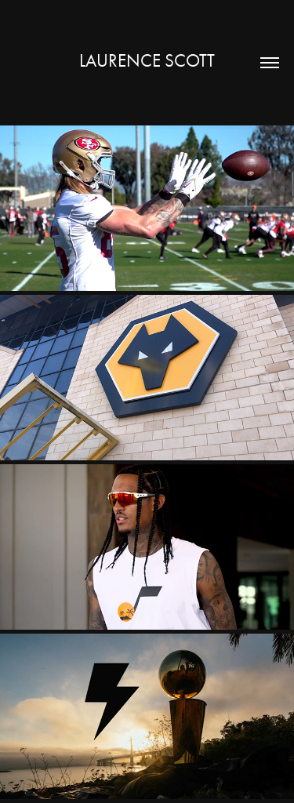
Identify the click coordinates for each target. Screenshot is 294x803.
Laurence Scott (147, 60)
